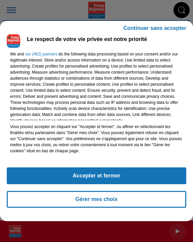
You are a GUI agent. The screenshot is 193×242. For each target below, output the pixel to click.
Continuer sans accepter (154, 28)
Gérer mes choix (96, 199)
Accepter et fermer (96, 175)
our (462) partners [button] (41, 54)
